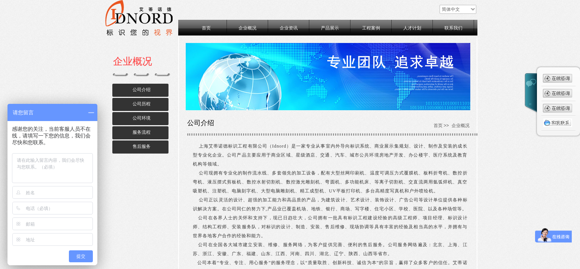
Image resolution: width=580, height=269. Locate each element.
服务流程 (142, 132)
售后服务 (142, 146)
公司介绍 (142, 89)
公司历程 (142, 103)
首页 (206, 28)
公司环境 (142, 118)
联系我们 (453, 28)
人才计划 (412, 28)
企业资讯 (289, 28)
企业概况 (247, 28)
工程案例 (371, 28)
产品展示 (330, 28)
